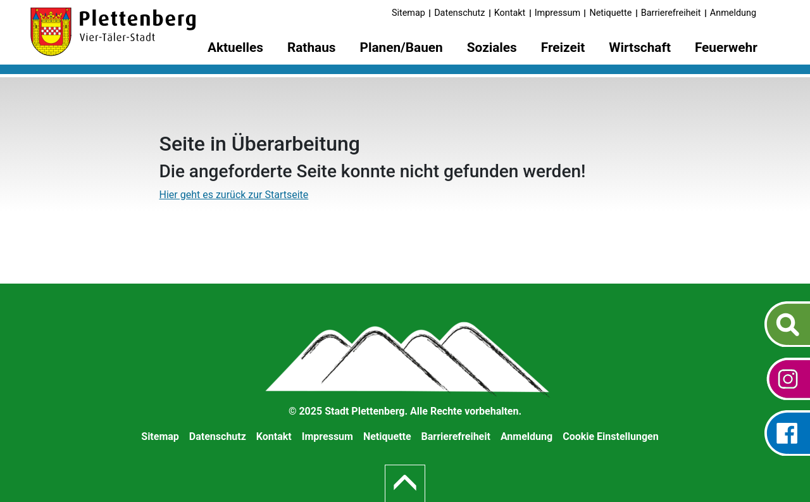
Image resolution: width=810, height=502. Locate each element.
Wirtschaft (640, 47)
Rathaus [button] (311, 47)
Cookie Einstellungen (611, 436)
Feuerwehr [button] (726, 47)
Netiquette (610, 13)
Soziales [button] (492, 47)
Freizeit (563, 47)
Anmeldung (733, 13)
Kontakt (510, 13)
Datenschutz (459, 13)
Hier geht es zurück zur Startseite (234, 195)
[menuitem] (235, 50)
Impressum (557, 13)
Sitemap (408, 13)
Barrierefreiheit (671, 13)
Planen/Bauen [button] (401, 47)
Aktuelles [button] (235, 47)
